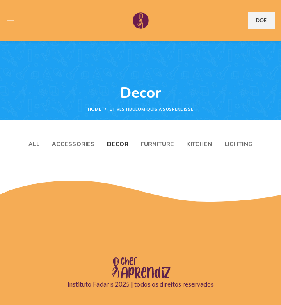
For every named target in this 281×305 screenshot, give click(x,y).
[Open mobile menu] (10, 20)
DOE (261, 20)
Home (94, 109)
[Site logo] (140, 19)
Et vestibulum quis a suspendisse (151, 109)
